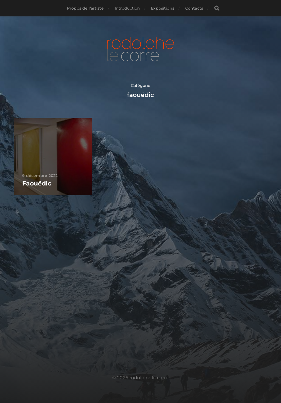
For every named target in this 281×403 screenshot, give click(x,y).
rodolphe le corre (149, 377)
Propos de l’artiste (85, 8)
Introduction (127, 8)
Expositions (162, 8)
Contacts (194, 8)
